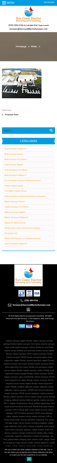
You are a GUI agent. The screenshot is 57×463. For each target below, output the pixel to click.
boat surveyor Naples (14, 164)
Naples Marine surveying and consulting (29, 316)
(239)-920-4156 (15, 25)
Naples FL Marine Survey (15, 223)
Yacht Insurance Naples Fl (16, 244)
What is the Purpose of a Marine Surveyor (23, 238)
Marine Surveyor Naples (15, 212)
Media (34, 46)
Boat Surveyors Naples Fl (15, 175)
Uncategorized (11, 233)
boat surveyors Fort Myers (16, 170)
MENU (10, 2)
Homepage (21, 46)
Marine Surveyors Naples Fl (16, 217)
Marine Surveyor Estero (15, 201)
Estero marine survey (14, 186)
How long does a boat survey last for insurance (25, 196)
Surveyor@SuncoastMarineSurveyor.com (28, 29)
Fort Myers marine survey (16, 191)
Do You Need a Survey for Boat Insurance (23, 180)
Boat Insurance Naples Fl (15, 149)
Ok (29, 459)
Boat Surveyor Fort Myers (16, 159)
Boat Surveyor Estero (14, 154)
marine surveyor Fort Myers (16, 207)
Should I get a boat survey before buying (22, 228)
